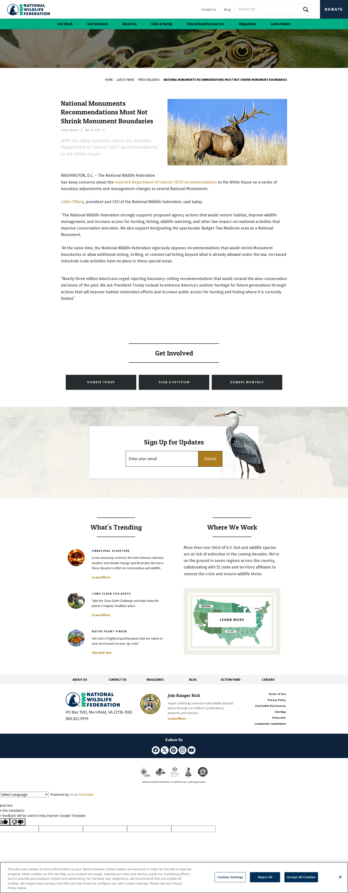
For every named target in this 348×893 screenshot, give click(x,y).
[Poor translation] (17, 822)
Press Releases (149, 79)
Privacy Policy (277, 700)
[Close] (340, 877)
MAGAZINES (155, 679)
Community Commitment (270, 723)
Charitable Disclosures (270, 706)
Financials (279, 717)
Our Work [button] (65, 24)
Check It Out (102, 652)
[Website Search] (273, 9)
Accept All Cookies (301, 877)
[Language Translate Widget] (24, 794)
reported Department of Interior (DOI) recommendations (166, 182)
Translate (81, 794)
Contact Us (208, 9)
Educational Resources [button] (205, 24)
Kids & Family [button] (161, 24)
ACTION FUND (230, 679)
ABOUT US (79, 679)
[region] (174, 877)
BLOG (193, 679)
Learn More (101, 577)
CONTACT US (118, 679)
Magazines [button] (247, 24)
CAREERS (268, 679)
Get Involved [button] (97, 24)
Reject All (265, 877)
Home (109, 79)
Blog (227, 9)
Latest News (125, 79)
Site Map (280, 712)
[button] (210, 459)
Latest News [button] (281, 24)
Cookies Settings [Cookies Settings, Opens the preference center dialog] (230, 877)
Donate (334, 9)
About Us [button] (129, 24)
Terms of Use (277, 694)
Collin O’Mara (72, 201)
